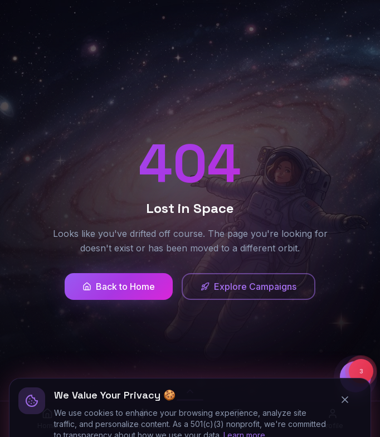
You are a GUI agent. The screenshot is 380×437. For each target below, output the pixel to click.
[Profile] (333, 419)
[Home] (47, 419)
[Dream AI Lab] (143, 419)
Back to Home (118, 286)
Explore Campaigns (248, 286)
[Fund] (237, 419)
